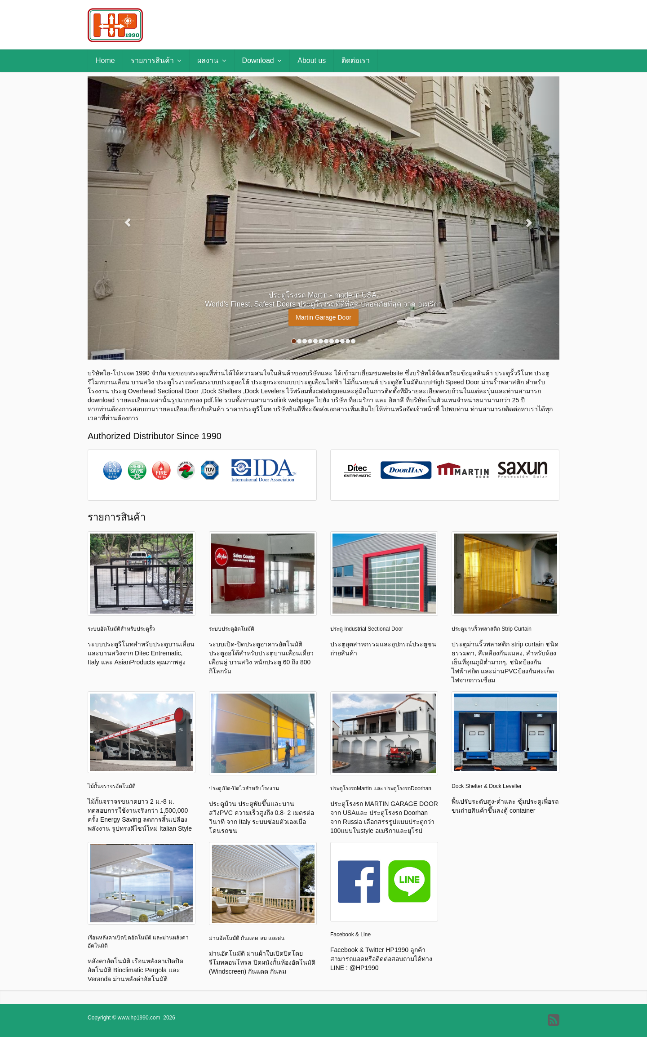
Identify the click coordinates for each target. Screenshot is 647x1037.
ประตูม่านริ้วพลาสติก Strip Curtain (492, 629)
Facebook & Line (350, 934)
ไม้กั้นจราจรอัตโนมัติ (112, 786)
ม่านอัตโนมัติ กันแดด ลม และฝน (246, 938)
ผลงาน (211, 60)
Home (105, 60)
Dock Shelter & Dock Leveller (487, 786)
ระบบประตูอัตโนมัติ (231, 629)
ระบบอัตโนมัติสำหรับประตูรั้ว (121, 629)
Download (262, 60)
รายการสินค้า (156, 60)
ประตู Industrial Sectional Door (366, 629)
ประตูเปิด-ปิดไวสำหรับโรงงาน (244, 788)
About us (311, 60)
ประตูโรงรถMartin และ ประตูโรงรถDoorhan (380, 788)
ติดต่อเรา (355, 60)
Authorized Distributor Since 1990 (155, 436)
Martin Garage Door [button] (323, 317)
